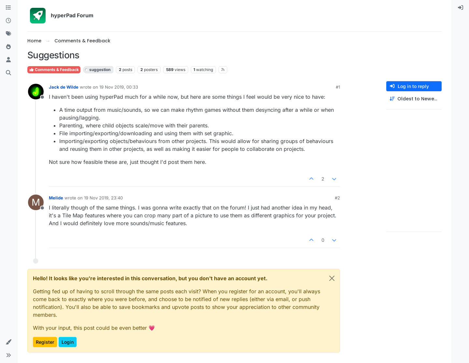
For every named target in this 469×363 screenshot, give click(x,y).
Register (45, 342)
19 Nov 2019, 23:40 (103, 197)
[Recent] (8, 21)
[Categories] (8, 8)
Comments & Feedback (54, 69)
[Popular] (8, 47)
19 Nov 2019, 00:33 (118, 87)
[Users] (8, 60)
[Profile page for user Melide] (36, 202)
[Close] (332, 278)
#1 (338, 87)
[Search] (8, 73)
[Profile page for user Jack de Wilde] (36, 91)
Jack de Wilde (63, 87)
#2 (337, 197)
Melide (56, 197)
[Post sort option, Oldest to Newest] (414, 99)
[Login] (460, 8)
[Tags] (8, 34)
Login (68, 342)
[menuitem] (460, 8)
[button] (8, 342)
